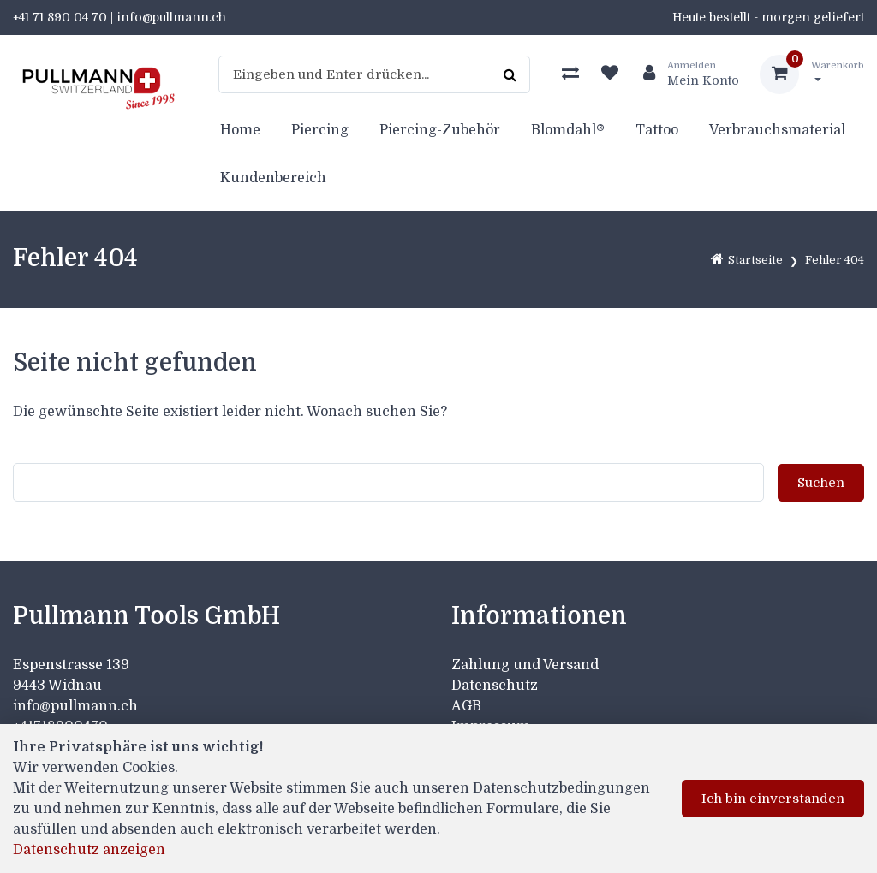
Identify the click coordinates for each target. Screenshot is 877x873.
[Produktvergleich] (570, 74)
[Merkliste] (609, 74)
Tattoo (656, 130)
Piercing (320, 130)
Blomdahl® (568, 130)
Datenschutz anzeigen (89, 850)
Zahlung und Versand (525, 665)
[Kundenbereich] (684, 74)
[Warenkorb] (812, 74)
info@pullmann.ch (77, 706)
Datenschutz (494, 685)
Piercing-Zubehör (439, 130)
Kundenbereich (273, 178)
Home (240, 130)
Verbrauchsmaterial (777, 130)
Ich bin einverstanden (772, 798)
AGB (466, 706)
